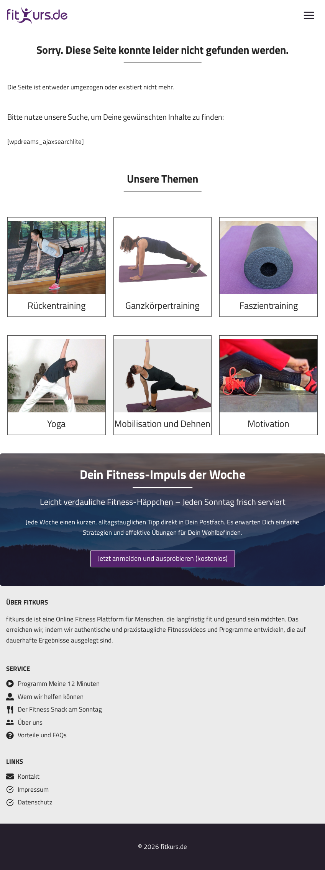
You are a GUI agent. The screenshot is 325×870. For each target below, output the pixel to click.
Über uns (30, 722)
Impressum (33, 789)
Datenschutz (35, 802)
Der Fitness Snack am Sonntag (60, 709)
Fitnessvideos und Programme (209, 629)
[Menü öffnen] (309, 15)
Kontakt (28, 776)
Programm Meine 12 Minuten (59, 684)
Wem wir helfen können (51, 697)
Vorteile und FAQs (42, 735)
